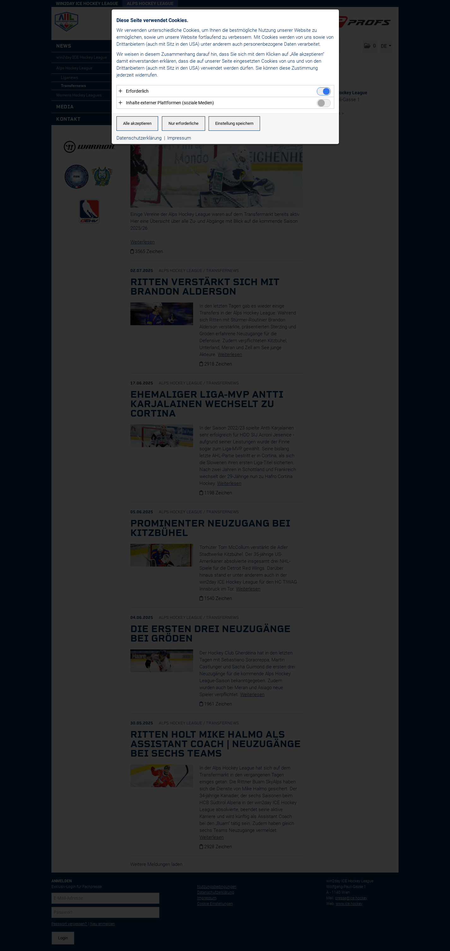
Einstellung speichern (234, 123)
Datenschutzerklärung (139, 138)
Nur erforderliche (183, 123)
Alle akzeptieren (137, 123)
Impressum (179, 138)
